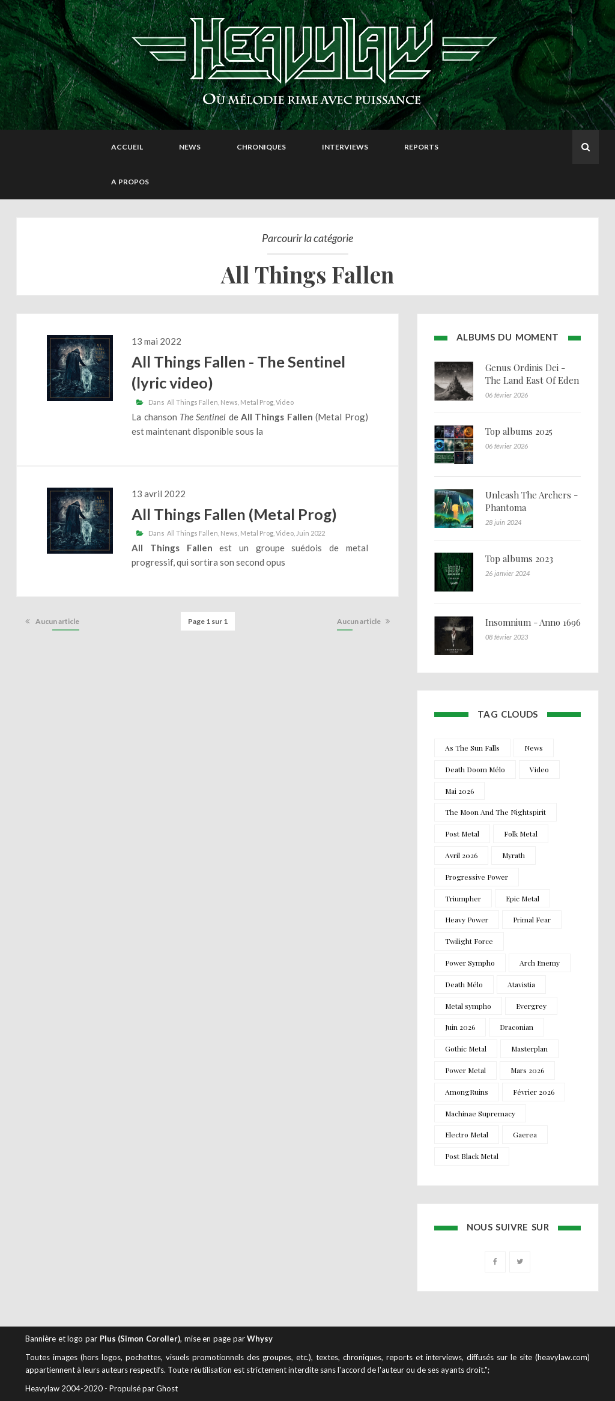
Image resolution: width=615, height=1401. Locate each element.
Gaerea (525, 1134)
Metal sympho (468, 1006)
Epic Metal (522, 898)
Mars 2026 (527, 1070)
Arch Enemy (540, 962)
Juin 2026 (460, 1027)
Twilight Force (469, 941)
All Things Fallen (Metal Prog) (234, 514)
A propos (130, 181)
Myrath (513, 855)
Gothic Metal (465, 1048)
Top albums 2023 (519, 558)
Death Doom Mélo (475, 769)
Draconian (516, 1027)
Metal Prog (256, 402)
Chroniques (261, 146)
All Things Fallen (192, 402)
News (190, 146)
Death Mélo (464, 984)
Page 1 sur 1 (208, 621)
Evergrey (531, 1006)
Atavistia (521, 984)
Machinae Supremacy (480, 1113)
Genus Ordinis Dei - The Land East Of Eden (532, 374)
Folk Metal (521, 833)
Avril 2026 (461, 855)
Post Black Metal (471, 1156)
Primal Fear (532, 919)
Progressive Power (476, 877)
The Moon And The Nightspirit (495, 812)
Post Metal (462, 833)
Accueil (127, 146)
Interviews (345, 146)
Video (285, 402)
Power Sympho (470, 962)
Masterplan (529, 1048)
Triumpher (463, 898)
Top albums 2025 (519, 431)
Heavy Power (466, 919)
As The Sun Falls (472, 747)
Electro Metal (466, 1134)
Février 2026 (533, 1092)
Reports (421, 146)
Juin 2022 (310, 533)
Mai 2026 (459, 791)
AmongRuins (466, 1092)
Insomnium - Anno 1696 (533, 622)
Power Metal (465, 1070)
